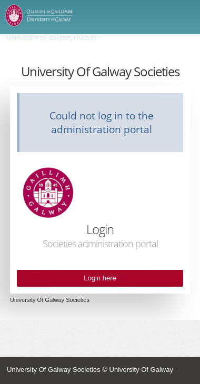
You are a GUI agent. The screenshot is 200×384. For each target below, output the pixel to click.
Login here (100, 278)
